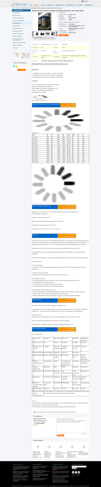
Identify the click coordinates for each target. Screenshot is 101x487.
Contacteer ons (70, 5)
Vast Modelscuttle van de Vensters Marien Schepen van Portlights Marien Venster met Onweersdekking (21, 477)
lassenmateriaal (16, 25)
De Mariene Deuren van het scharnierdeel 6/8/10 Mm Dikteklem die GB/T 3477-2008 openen (41, 471)
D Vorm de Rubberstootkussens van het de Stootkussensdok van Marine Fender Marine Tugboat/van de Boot (60, 456)
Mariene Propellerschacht (18, 33)
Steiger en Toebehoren (17, 45)
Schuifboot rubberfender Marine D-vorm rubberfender (83, 453)
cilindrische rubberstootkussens (55, 412)
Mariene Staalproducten (18, 31)
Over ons (43, 5)
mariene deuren (16, 12)
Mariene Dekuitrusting (17, 36)
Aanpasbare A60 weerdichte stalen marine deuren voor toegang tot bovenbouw (40, 467)
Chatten (64, 35)
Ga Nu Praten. (79, 5)
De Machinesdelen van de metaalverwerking (18, 39)
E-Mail (73, 474)
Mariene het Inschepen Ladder (19, 42)
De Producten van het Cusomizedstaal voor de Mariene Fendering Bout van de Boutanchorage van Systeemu (60, 477)
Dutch (87, 1)
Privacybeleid (15, 486)
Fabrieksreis (50, 5)
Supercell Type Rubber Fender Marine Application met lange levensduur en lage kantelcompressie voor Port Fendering (37, 456)
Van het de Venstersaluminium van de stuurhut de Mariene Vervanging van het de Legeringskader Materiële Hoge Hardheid (21, 468)
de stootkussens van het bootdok (69, 412)
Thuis (30, 5)
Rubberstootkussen (25, 8)
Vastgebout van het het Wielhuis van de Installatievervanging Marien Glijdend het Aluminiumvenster (21, 472)
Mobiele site (75, 476)
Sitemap (78, 474)
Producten (36, 5)
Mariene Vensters (16, 15)
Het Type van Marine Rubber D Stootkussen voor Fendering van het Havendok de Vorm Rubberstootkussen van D (72, 456)
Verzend (74, 468)
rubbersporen (15, 47)
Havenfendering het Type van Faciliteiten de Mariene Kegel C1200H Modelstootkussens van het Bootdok (60, 481)
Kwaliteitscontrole (60, 5)
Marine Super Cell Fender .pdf (39, 100)
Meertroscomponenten (17, 28)
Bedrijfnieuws (88, 5)
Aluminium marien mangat (18, 20)
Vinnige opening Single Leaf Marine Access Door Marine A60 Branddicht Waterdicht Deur (40, 475)
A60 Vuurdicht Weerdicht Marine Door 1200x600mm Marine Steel (41, 479)
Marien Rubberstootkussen (42, 412)
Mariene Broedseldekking (18, 18)
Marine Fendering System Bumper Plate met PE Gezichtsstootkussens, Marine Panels (60, 472)
